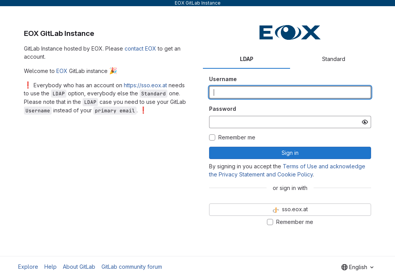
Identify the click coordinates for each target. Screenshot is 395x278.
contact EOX (140, 48)
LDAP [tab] (246, 59)
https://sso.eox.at (145, 85)
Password (222, 108)
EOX (62, 71)
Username (223, 79)
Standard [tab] (333, 59)
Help (50, 266)
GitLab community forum (131, 266)
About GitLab (79, 266)
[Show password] (365, 122)
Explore (28, 266)
